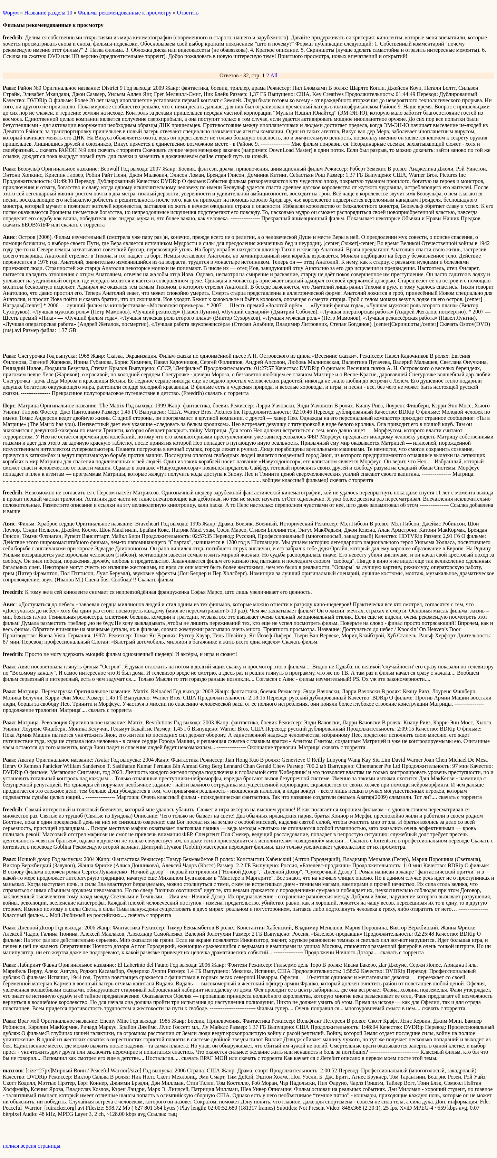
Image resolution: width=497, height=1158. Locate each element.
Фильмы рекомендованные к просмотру (124, 13)
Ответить (188, 13)
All (274, 75)
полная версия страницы (31, 1146)
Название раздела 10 (48, 13)
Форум (11, 13)
